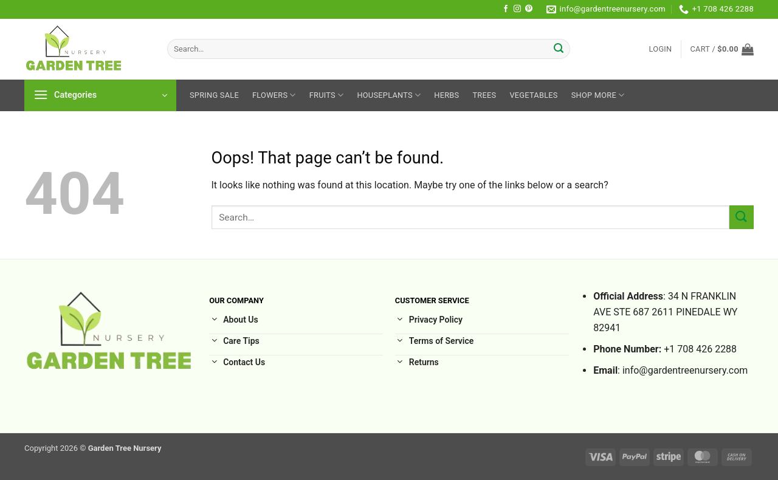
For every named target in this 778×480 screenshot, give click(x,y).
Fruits (326, 95)
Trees (484, 95)
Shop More (598, 95)
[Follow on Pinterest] (528, 9)
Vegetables (533, 95)
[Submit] (559, 49)
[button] (660, 49)
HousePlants (389, 95)
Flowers (274, 95)
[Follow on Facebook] (505, 9)
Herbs (446, 95)
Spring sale (214, 95)
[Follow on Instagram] (517, 9)
